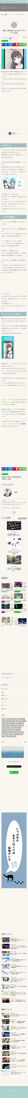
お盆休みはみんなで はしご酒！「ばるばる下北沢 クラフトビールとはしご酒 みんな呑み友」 (18, 994)
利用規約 (13, 1089)
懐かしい (11, 736)
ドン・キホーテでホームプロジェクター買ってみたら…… (18, 1067)
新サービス (13, 725)
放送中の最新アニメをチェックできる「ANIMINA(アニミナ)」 (18, 1047)
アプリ (9, 476)
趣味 (3, 723)
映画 (17, 721)
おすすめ (4, 725)
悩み (12, 727)
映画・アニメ (5, 695)
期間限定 (7, 734)
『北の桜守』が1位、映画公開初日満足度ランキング (18, 1054)
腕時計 (3, 727)
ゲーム (13, 721)
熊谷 (11, 37)
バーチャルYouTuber (16, 476)
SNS (19, 732)
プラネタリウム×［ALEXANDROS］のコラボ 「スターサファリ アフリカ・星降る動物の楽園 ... (18, 947)
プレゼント (11, 723)
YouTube (4, 708)
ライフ (4, 702)
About (8, 1089)
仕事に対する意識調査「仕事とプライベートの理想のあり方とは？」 (18, 960)
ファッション (4, 732)
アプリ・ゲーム (5, 40)
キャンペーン (20, 723)
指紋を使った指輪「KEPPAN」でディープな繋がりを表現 (18, 973)
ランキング (4, 729)
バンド (15, 727)
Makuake (9, 729)
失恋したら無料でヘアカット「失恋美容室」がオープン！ (18, 954)
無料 (15, 736)
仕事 (3, 734)
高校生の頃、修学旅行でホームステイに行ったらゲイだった (18, 1015)
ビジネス (8, 721)
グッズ (19, 727)
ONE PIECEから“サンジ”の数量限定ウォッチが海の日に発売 (18, 1035)
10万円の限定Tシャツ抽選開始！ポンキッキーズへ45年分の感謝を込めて (7, 623)
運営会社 (19, 1089)
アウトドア (18, 729)
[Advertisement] (14, 111)
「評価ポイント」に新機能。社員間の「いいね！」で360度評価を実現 (18, 1022)
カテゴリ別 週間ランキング (7, 677)
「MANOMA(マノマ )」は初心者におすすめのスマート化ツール (18, 1028)
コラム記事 (4, 688)
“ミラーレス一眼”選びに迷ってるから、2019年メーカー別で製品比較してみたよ (18, 1001)
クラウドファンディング (18, 734)
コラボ (6, 723)
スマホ (15, 732)
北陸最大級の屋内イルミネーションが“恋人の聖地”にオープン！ (17, 940)
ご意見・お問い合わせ (14, 1091)
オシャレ (8, 727)
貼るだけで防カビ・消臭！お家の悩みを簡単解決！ (18, 987)
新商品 (8, 725)
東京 (11, 734)
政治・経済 (5, 698)
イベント (24, 721)
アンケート (11, 732)
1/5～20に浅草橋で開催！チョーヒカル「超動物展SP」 (18, 967)
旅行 (22, 725)
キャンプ (4, 721)
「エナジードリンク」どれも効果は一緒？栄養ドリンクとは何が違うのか (18, 1060)
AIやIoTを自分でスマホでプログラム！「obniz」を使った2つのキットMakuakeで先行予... (18, 980)
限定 (22, 732)
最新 (16, 723)
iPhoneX (4, 476)
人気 (14, 729)
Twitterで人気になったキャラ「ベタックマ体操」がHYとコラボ (18, 1073)
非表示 (17, 133)
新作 (20, 721)
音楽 (7, 736)
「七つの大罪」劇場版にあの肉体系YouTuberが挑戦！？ (17, 1041)
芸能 (3, 692)
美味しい (18, 725)
